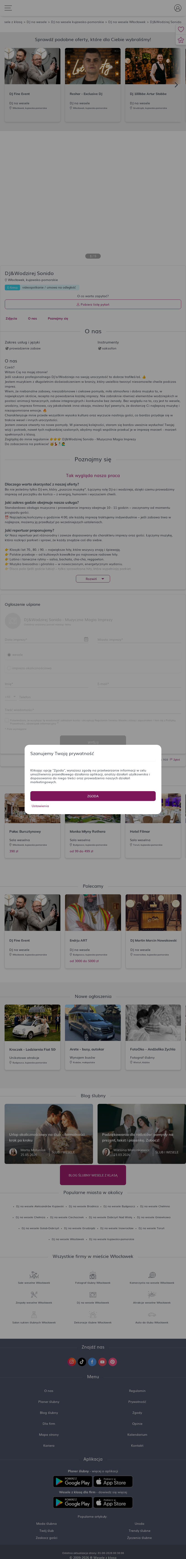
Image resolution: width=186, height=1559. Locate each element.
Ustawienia (40, 805)
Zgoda (93, 796)
